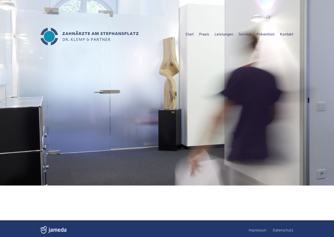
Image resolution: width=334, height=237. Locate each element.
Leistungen (224, 34)
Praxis (204, 34)
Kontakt (286, 34)
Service (245, 34)
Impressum (257, 230)
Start (189, 34)
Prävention (266, 34)
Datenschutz (283, 230)
